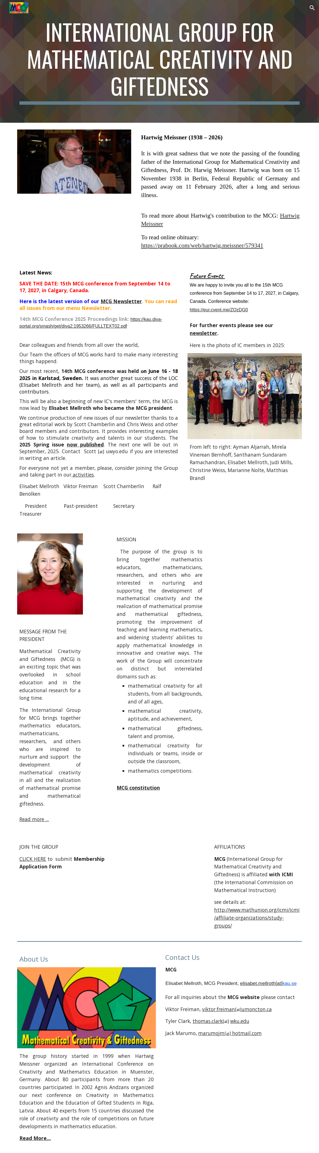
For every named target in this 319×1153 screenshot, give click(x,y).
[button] (312, 8)
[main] (159, 61)
